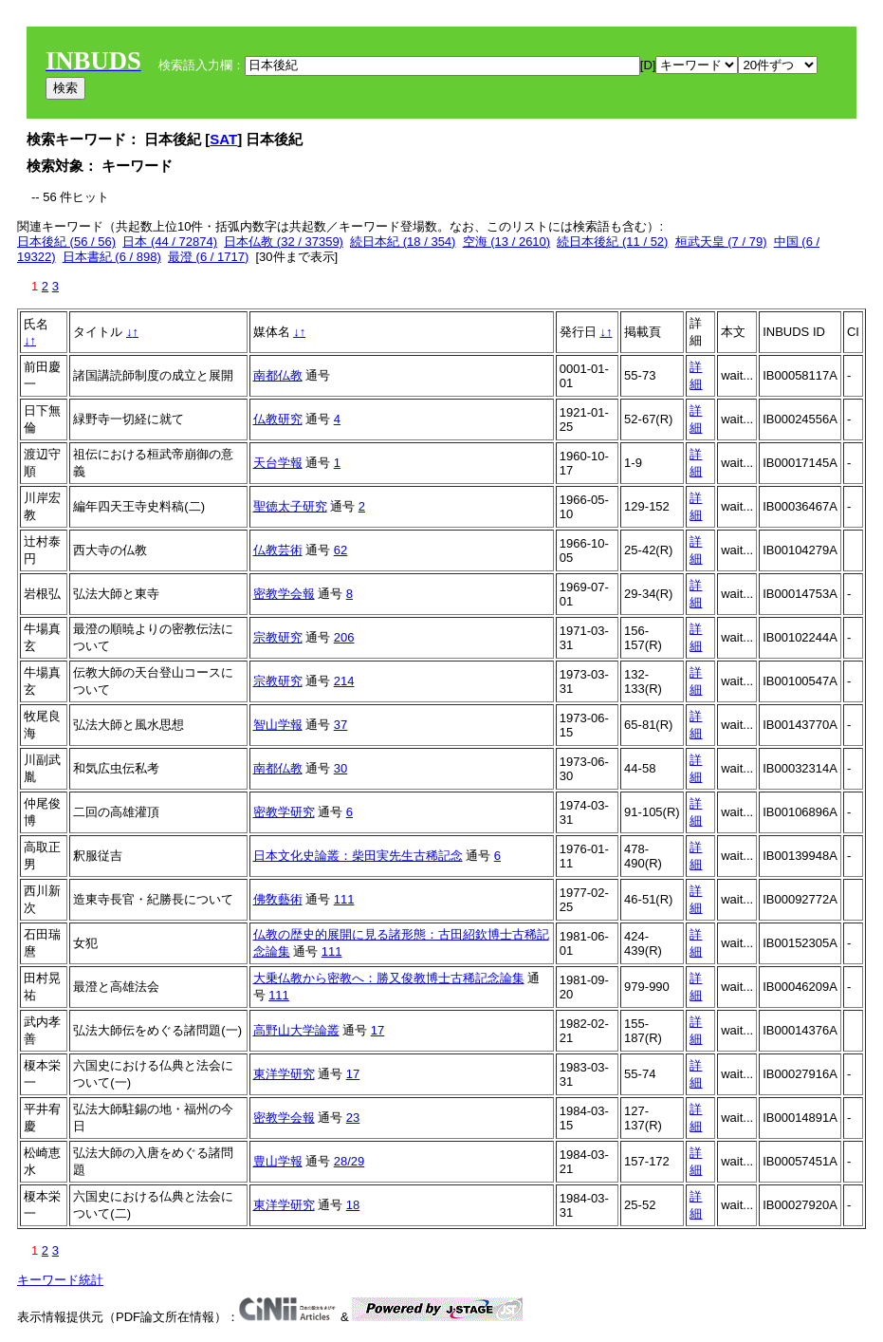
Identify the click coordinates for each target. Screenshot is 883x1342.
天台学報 (278, 463)
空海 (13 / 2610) (507, 241)
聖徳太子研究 (290, 506)
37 (340, 725)
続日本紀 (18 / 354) (402, 241)
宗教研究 (278, 637)
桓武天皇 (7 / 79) (721, 241)
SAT (223, 139)
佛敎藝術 (278, 899)
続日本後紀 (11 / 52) (612, 241)
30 (340, 768)
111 (344, 899)
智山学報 (278, 725)
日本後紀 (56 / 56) (66, 241)
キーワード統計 (60, 1280)
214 (344, 681)
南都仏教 (278, 375)
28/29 (349, 1161)
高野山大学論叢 (296, 1030)
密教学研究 (284, 812)
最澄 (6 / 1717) (208, 257)
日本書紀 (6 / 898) (112, 257)
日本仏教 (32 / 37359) (283, 241)
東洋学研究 (284, 1074)
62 (340, 550)
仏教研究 (278, 419)
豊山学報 (278, 1161)
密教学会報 (284, 594)
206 (344, 637)
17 (377, 1030)
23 (352, 1117)
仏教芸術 (278, 550)
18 (352, 1205)
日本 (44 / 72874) (169, 241)
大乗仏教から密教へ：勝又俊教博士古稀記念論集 (388, 978)
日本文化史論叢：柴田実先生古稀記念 (358, 855)
